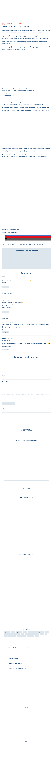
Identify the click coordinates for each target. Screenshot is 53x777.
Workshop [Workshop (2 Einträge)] (36, 635)
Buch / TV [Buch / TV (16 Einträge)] (20, 632)
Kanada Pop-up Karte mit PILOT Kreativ (17, 668)
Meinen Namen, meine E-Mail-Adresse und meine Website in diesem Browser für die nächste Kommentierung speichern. (27, 394)
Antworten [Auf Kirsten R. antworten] (5, 332)
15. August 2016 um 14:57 (6, 319)
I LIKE (11, 23)
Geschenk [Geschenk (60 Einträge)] (42, 632)
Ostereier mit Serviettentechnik (15, 663)
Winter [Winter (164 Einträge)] (32, 635)
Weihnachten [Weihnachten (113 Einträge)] (23, 635)
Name (3, 375)
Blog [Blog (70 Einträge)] (17, 632)
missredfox (26, 12)
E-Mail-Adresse (6, 381)
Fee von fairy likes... (6, 338)
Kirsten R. (4, 318)
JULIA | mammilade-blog (6, 293)
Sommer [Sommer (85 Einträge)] (9, 635)
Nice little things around (18, 23)
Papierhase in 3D (12, 653)
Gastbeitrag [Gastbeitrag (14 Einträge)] (38, 632)
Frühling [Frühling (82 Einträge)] (33, 632)
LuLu (3, 276)
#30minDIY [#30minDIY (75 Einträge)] (13, 632)
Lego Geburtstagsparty (13, 658)
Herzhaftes (7, 23)
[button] (6, 235)
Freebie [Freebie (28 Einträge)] (29, 632)
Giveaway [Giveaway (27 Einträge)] (47, 632)
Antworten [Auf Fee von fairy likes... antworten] (5, 349)
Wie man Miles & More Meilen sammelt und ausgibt (20, 647)
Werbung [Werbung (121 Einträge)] (28, 635)
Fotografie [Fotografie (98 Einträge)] (25, 632)
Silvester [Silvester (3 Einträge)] (5, 635)
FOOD (3, 23)
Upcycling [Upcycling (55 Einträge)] (18, 635)
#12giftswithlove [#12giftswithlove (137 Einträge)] (7, 632)
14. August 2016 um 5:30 (6, 277)
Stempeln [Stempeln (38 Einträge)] (14, 635)
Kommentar (5, 363)
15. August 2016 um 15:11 (6, 340)
